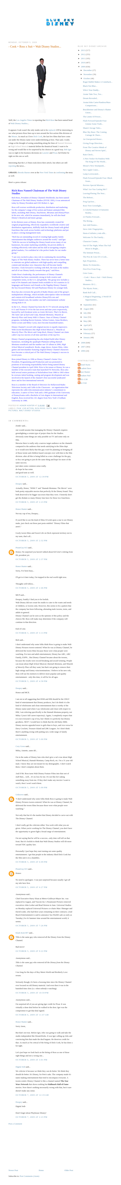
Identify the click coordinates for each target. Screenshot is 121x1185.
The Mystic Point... (91, 288)
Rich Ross (50, 120)
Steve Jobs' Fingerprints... (93, 229)
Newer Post (13, 1170)
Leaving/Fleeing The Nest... (94, 193)
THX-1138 (83, 379)
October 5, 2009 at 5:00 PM (31, 739)
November (88, 74)
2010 (83, 62)
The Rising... (88, 221)
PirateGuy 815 (21, 547)
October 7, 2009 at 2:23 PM (31, 1117)
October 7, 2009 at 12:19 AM (32, 1095)
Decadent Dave (85, 368)
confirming (60, 172)
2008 (83, 342)
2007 (83, 347)
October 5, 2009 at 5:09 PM (31, 787)
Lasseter (45, 153)
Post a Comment (15, 1124)
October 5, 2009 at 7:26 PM (31, 925)
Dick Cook (37, 136)
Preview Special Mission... (94, 185)
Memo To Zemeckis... (92, 265)
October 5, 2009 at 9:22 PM (31, 951)
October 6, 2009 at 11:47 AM (32, 1015)
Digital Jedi (20, 1067)
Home (41, 1170)
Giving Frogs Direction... (93, 143)
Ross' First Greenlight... (92, 205)
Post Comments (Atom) (29, 1176)
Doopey (19, 484)
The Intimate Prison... (92, 253)
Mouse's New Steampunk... (94, 166)
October (87, 78)
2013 (83, 50)
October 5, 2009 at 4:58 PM (31, 681)
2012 (83, 54)
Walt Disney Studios (19, 123)
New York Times (47, 172)
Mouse (14, 136)
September (88, 305)
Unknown (20, 794)
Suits (49, 408)
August (87, 309)
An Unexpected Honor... (93, 139)
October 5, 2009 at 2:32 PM (31, 540)
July (85, 313)
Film (19, 408)
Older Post (68, 1170)
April (86, 325)
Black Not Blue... (90, 86)
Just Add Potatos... (90, 225)
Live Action (28, 408)
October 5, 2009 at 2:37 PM (31, 559)
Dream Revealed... (90, 98)
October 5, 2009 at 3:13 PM (31, 633)
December (88, 70)
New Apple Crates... (91, 170)
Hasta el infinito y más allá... (94, 233)
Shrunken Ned (84, 375)
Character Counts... (91, 241)
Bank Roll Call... (90, 292)
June (86, 317)
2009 (83, 66)
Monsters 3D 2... (90, 284)
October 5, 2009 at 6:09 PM (31, 862)
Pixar (55, 153)
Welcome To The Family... (94, 237)
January (87, 337)
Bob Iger (67, 149)
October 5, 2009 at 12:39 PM (32, 476)
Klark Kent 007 (22, 933)
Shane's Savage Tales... (92, 128)
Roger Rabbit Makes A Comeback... (97, 82)
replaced (51, 130)
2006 (83, 351)
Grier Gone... (88, 273)
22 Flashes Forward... (92, 217)
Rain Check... (88, 154)
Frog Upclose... (89, 201)
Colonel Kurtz (84, 364)
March (86, 329)
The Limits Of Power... (92, 116)
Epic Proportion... (90, 261)
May (86, 321)
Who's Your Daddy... (91, 90)
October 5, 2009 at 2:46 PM (31, 588)
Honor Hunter (21, 509)
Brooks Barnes (24, 172)
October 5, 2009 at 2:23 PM (31, 502)
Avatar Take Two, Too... (92, 94)
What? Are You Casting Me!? (95, 189)
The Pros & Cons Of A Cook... (95, 257)
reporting (12, 166)
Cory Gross (20, 746)
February (87, 333)
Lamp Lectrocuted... (91, 174)
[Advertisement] (32, 1146)
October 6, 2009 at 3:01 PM (31, 1060)
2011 (83, 58)
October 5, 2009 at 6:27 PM (31, 887)
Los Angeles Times (24, 120)
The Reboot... (88, 197)
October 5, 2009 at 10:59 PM (32, 993)
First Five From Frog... (92, 269)
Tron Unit (83, 383)
